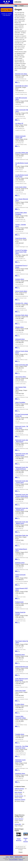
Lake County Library (20, 376)
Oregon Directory (19, 818)
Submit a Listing (18, 856)
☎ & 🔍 (17, 82)
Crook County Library (21, 187)
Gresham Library (19, 279)
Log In (7, 856)
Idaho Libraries (18, 792)
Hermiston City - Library (21, 303)
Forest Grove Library (20, 238)
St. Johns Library (19, 704)
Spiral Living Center (20, 690)
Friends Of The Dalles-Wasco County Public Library (21, 252)
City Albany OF (19, 123)
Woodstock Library (20, 773)
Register (12, 856)
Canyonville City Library (21, 85)
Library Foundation (20, 402)
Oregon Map (18, 824)
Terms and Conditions (13, 859)
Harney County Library (21, 291)
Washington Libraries (20, 799)
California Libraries (19, 788)
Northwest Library (20, 562)
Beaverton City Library (21, 73)
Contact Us (20, 859)
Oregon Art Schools (25, 840)
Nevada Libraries (19, 796)
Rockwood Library (20, 654)
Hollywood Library (20, 339)
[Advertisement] (21, 808)
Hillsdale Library (19, 327)
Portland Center (19, 602)
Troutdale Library (19, 734)
